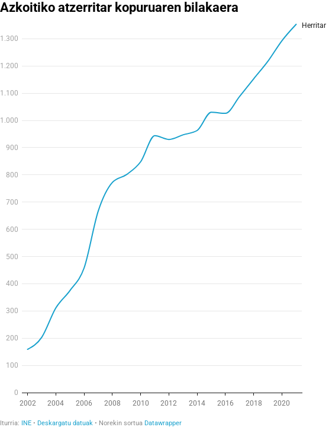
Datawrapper (163, 423)
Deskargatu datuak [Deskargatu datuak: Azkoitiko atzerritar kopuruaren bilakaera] (65, 423)
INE (26, 423)
